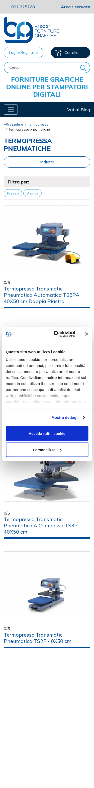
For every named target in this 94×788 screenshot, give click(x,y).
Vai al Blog (78, 110)
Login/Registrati (23, 52)
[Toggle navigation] (11, 110)
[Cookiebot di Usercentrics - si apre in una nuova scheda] (56, 334)
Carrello (66, 53)
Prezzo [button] (13, 193)
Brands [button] (32, 193)
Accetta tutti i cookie (47, 433)
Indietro (47, 161)
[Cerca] (40, 67)
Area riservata (75, 6)
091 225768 (23, 6)
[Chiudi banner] (86, 334)
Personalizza (47, 450)
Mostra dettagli (64, 417)
